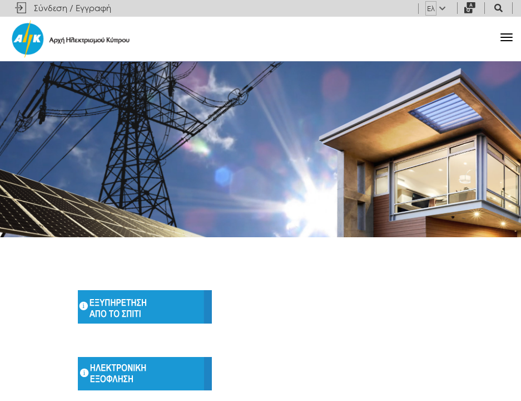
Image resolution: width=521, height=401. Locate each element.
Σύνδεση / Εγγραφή (72, 8)
